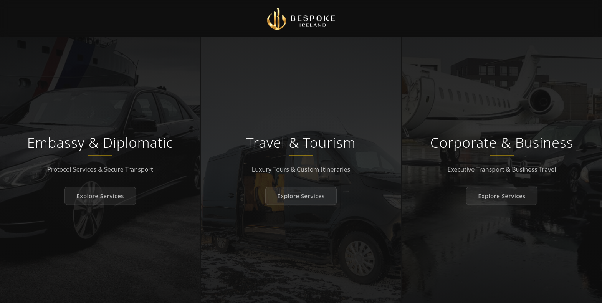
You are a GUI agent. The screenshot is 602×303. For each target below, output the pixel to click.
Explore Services (100, 196)
